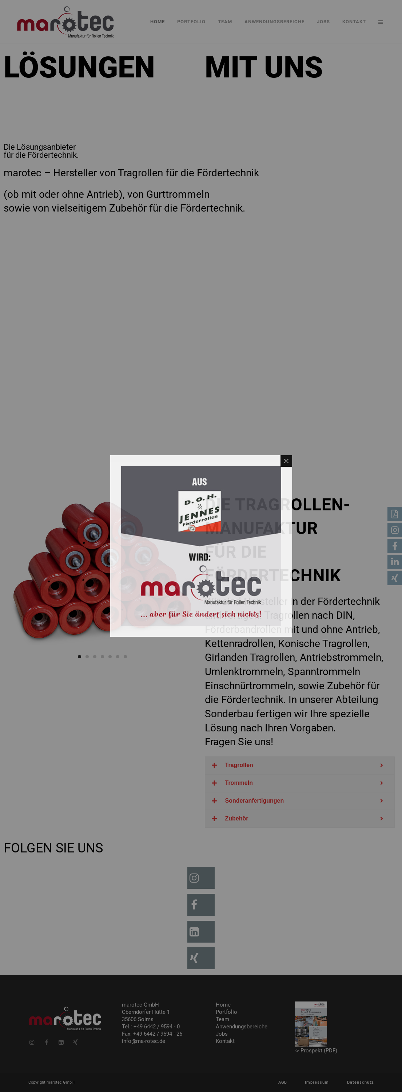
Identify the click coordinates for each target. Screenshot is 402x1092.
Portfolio (226, 1012)
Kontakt (225, 1041)
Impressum (317, 1082)
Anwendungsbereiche (241, 1026)
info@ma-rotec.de (143, 1041)
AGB (282, 1082)
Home (223, 1004)
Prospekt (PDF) (318, 1050)
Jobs (222, 1034)
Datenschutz (360, 1082)
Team (222, 1019)
